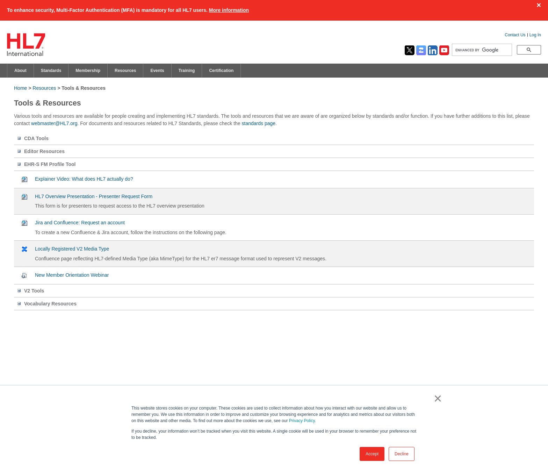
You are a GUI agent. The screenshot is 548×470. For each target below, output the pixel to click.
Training (187, 70)
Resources (125, 70)
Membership (87, 70)
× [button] (436, 398)
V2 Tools (34, 291)
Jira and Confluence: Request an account (80, 222)
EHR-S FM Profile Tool (50, 164)
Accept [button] (372, 453)
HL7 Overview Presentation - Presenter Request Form (93, 196)
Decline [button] (402, 453)
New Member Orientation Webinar (72, 275)
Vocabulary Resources (50, 303)
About (20, 70)
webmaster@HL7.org (54, 123)
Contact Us (515, 34)
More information (229, 10)
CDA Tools (36, 138)
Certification (221, 70)
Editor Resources (44, 151)
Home (20, 88)
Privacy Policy (302, 420)
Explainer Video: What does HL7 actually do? (84, 179)
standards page (259, 123)
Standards (51, 70)
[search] (481, 50)
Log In (535, 34)
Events (157, 70)
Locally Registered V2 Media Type (72, 249)
